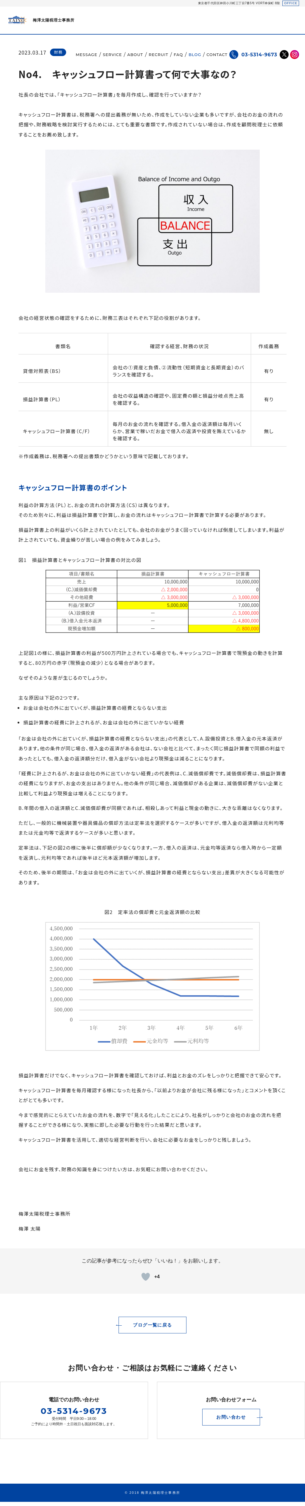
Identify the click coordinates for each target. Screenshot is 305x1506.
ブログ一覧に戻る (153, 1329)
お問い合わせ (231, 1421)
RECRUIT (158, 54)
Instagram (294, 54)
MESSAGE (86, 54)
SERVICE (112, 54)
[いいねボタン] (145, 1276)
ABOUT (135, 54)
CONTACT (217, 54)
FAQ (178, 54)
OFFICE (290, 3)
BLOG (195, 54)
